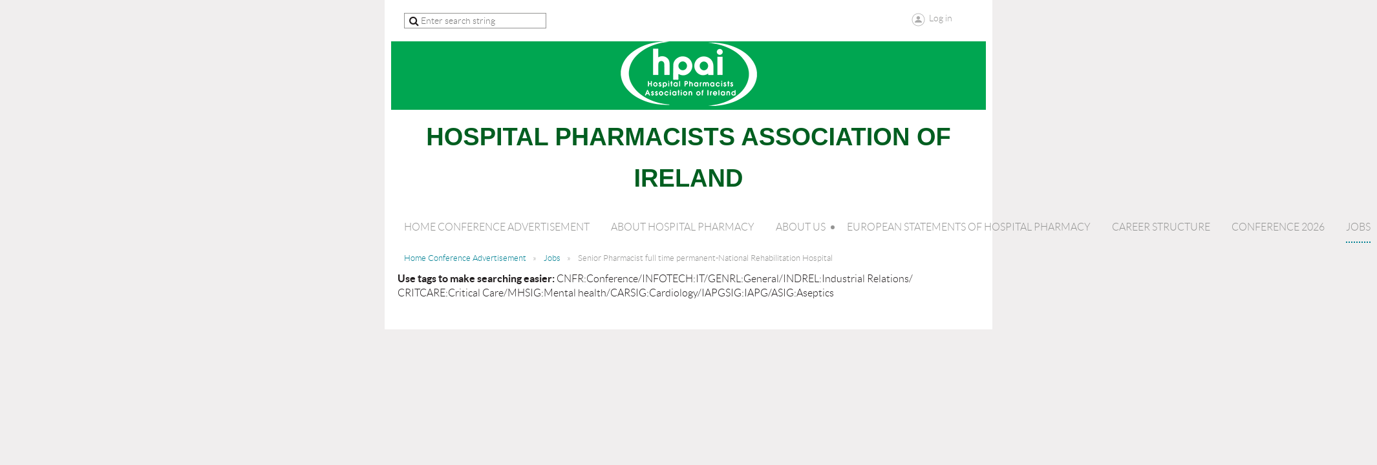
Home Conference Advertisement (465, 258)
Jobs (552, 258)
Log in (940, 18)
